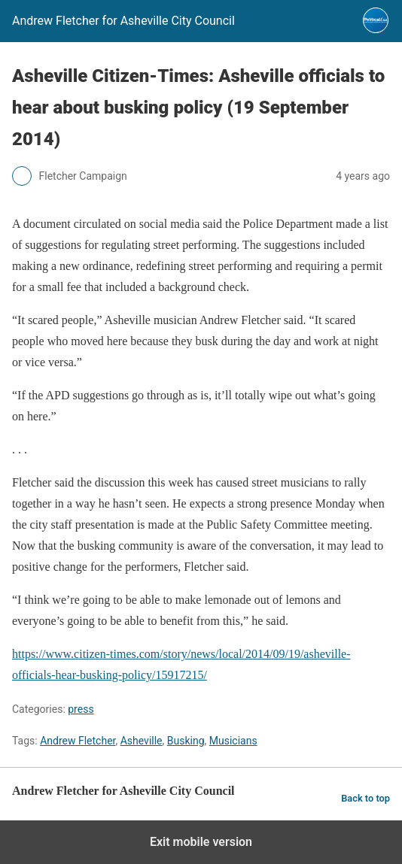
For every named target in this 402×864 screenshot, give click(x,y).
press (80, 709)
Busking (186, 741)
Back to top (365, 798)
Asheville (141, 741)
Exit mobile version (201, 842)
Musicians (233, 741)
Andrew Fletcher (77, 741)
